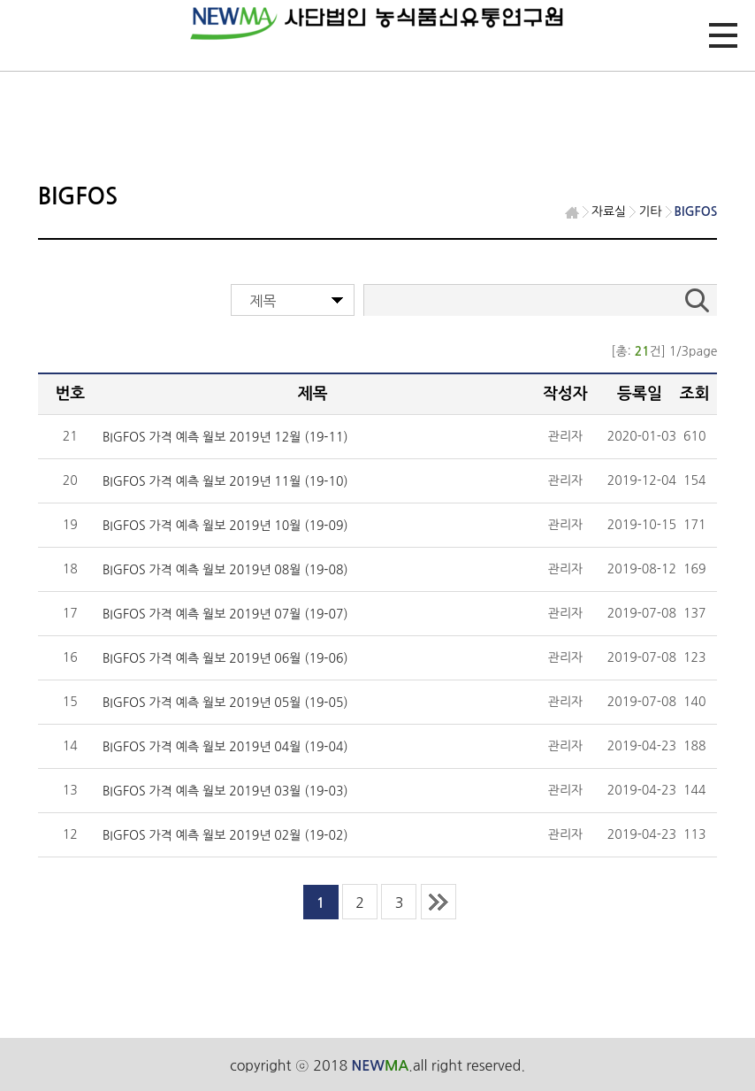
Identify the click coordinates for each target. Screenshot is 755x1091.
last (438, 901)
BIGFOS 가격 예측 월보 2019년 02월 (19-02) (225, 835)
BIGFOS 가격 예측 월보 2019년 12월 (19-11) (225, 437)
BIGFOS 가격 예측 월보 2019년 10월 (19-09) (225, 525)
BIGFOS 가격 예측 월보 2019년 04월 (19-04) (225, 747)
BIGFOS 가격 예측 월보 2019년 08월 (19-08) (225, 570)
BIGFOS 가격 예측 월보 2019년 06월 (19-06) (225, 658)
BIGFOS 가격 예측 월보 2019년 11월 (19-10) (225, 481)
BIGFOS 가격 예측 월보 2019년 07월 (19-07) (225, 614)
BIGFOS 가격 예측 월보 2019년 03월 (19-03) (225, 791)
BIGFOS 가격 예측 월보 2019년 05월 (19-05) (225, 702)
